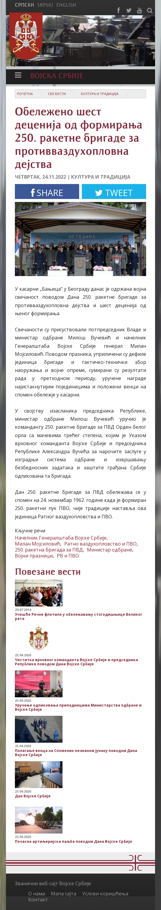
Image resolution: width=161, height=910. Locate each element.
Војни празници (34, 555)
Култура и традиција (99, 93)
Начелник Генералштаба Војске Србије (61, 537)
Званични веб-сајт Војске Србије (53, 883)
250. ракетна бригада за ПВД (49, 549)
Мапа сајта (63, 893)
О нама (36, 893)
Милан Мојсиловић (37, 543)
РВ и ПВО (68, 555)
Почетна (25, 93)
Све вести (57, 93)
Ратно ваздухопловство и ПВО (100, 543)
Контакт (38, 899)
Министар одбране (109, 549)
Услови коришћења (105, 893)
